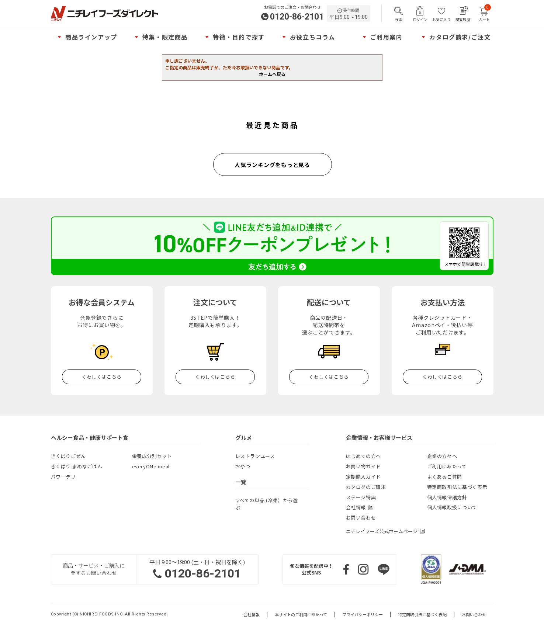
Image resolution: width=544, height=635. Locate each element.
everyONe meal (151, 466)
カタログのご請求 (366, 486)
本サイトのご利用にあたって (301, 614)
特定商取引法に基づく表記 (422, 614)
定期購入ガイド (363, 476)
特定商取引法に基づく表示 (457, 486)
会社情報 (251, 614)
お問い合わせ (361, 517)
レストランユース (255, 455)
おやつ (242, 466)
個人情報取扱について (452, 507)
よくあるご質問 (444, 476)
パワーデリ (63, 476)
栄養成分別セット (152, 455)
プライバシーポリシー (362, 614)
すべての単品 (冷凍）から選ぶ (266, 504)
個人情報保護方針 (447, 497)
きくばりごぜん (68, 455)
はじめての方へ (363, 455)
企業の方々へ (442, 455)
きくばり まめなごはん (77, 466)
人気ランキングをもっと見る (272, 165)
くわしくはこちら (102, 376)
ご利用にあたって (447, 466)
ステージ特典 (361, 497)
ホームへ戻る (272, 74)
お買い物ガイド (363, 466)
